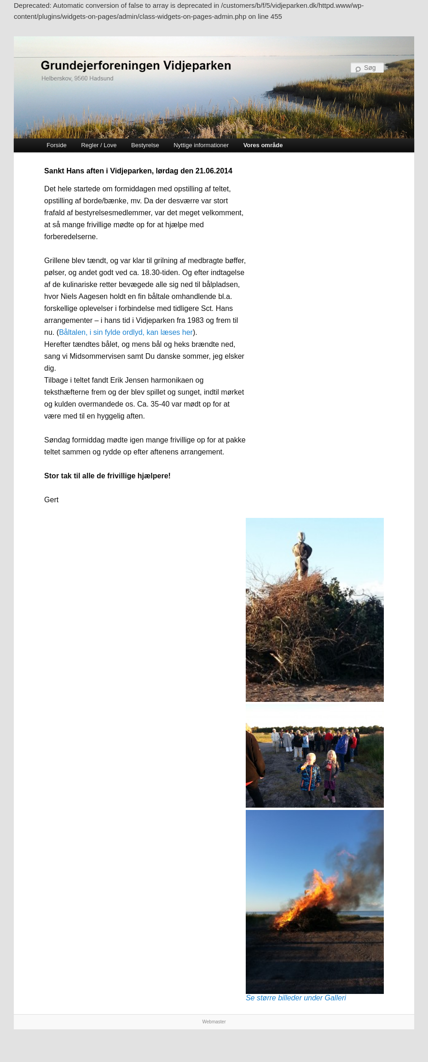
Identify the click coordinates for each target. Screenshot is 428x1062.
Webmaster (214, 1021)
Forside (56, 145)
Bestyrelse (145, 145)
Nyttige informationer (201, 145)
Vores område (263, 145)
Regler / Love (98, 145)
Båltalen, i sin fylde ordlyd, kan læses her (126, 332)
